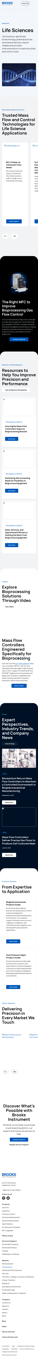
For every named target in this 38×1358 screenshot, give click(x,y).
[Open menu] (35, 4)
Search (25, 3)
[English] (32, 4)
